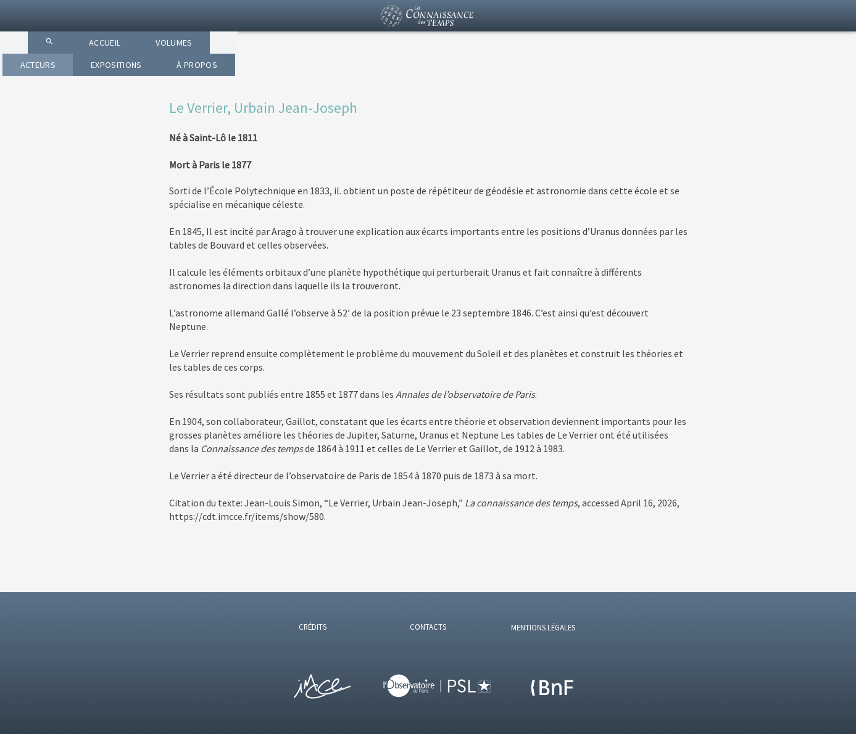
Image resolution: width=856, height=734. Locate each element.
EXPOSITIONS (530, 74)
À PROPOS (623, 74)
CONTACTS (428, 627)
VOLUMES (357, 74)
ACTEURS (439, 74)
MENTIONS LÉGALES (543, 627)
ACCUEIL (277, 74)
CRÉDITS (312, 627)
